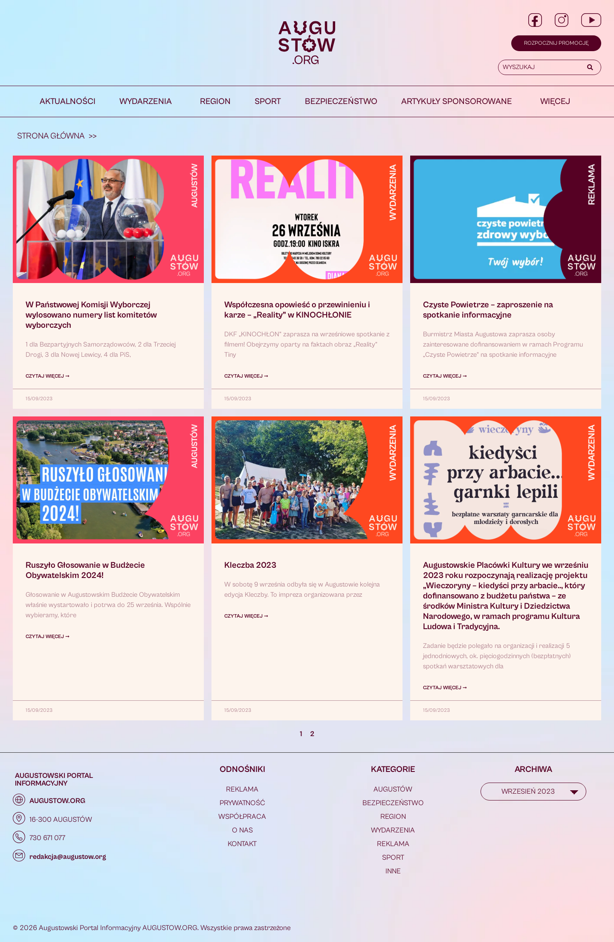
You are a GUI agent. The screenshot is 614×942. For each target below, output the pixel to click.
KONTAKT (242, 844)
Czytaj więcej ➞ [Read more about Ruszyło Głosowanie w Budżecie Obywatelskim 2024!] (48, 636)
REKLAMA (242, 789)
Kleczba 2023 (250, 565)
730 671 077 (47, 838)
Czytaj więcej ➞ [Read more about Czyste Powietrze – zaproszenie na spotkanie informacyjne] (445, 376)
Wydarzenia (145, 102)
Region (215, 102)
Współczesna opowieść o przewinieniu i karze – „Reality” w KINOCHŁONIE (297, 310)
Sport (268, 102)
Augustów (393, 789)
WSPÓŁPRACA (242, 816)
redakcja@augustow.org (67, 856)
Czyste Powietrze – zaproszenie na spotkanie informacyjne (488, 310)
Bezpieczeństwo (341, 102)
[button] (147, 102)
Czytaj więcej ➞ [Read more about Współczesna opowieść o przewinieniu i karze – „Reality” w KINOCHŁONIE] (246, 376)
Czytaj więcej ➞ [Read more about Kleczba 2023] (246, 616)
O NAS (242, 830)
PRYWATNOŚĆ (242, 803)
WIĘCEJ (555, 102)
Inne (393, 871)
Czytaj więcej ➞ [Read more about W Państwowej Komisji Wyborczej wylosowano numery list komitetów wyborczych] (48, 376)
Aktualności (68, 102)
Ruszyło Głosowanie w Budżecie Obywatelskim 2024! (85, 571)
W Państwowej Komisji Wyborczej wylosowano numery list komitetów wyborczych (91, 315)
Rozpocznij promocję (556, 43)
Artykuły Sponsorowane (456, 102)
